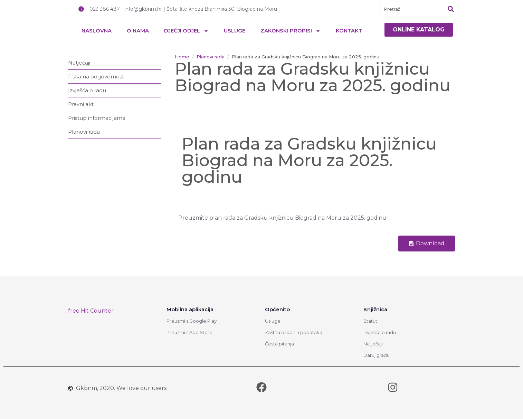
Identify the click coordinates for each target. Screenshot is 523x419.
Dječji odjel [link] (186, 31)
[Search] (451, 9)
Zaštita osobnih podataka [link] (293, 332)
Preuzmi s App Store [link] (189, 332)
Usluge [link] (234, 30)
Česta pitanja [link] (279, 343)
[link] (418, 30)
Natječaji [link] (79, 62)
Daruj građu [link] (376, 355)
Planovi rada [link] (84, 131)
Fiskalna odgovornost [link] (96, 76)
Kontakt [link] (349, 30)
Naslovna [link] (97, 30)
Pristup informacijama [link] (96, 118)
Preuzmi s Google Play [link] (192, 321)
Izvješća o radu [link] (87, 90)
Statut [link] (370, 321)
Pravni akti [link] (81, 104)
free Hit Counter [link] (91, 310)
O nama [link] (138, 30)
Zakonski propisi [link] (290, 31)
